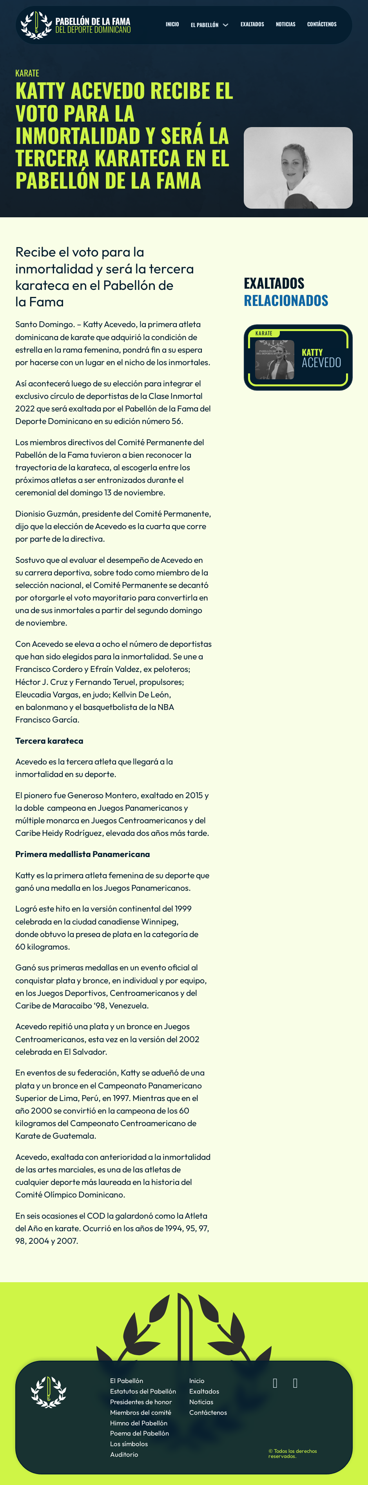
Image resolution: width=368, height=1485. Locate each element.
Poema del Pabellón (139, 1433)
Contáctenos (322, 24)
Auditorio (124, 1454)
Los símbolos (129, 1444)
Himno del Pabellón (138, 1423)
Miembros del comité (140, 1412)
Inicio (172, 24)
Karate (264, 333)
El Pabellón (126, 1380)
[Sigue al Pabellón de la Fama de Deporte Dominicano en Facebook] (275, 1383)
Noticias (285, 24)
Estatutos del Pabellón (143, 1391)
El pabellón (204, 24)
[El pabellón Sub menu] (225, 25)
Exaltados (252, 24)
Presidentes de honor (141, 1402)
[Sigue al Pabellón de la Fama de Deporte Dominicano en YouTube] (296, 1383)
